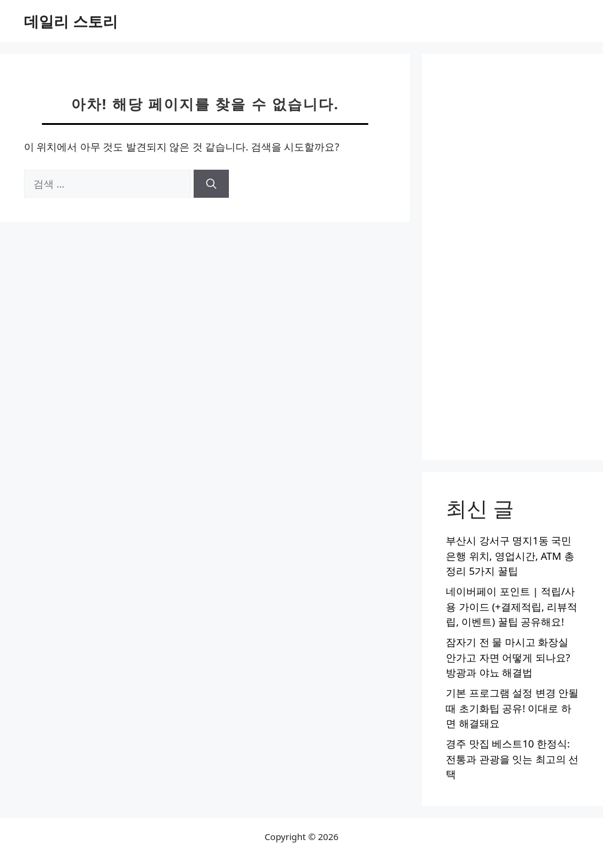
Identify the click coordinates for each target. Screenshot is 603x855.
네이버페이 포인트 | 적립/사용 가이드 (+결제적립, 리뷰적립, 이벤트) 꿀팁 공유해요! (511, 606)
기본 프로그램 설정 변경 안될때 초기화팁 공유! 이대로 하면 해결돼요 (512, 708)
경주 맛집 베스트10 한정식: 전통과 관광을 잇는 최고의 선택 (512, 759)
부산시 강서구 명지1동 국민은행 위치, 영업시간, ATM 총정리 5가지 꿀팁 (510, 556)
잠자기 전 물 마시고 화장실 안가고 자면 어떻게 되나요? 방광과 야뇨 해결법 (508, 657)
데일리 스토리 (71, 21)
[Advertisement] (512, 257)
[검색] (211, 184)
